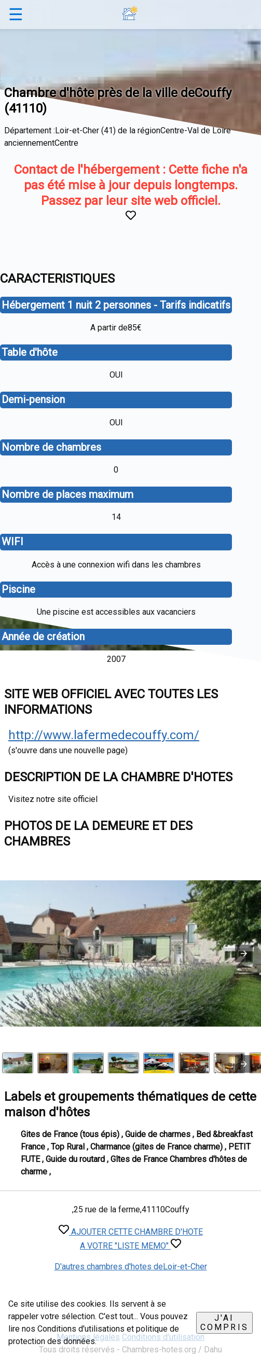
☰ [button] (15, 14)
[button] (244, 953)
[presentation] (244, 1064)
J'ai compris (224, 1322)
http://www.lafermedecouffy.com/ (103, 735)
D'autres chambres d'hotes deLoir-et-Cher (130, 1266)
